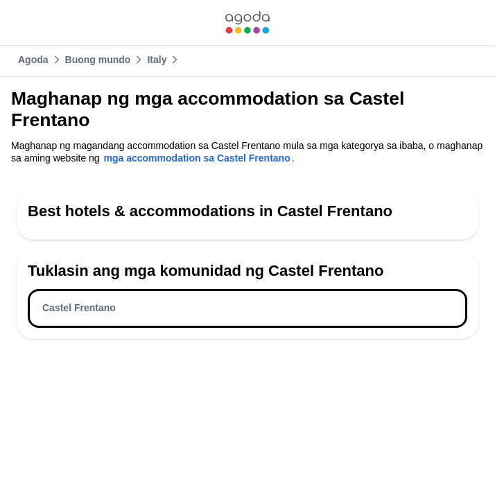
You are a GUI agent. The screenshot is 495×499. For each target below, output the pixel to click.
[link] (247, 22)
